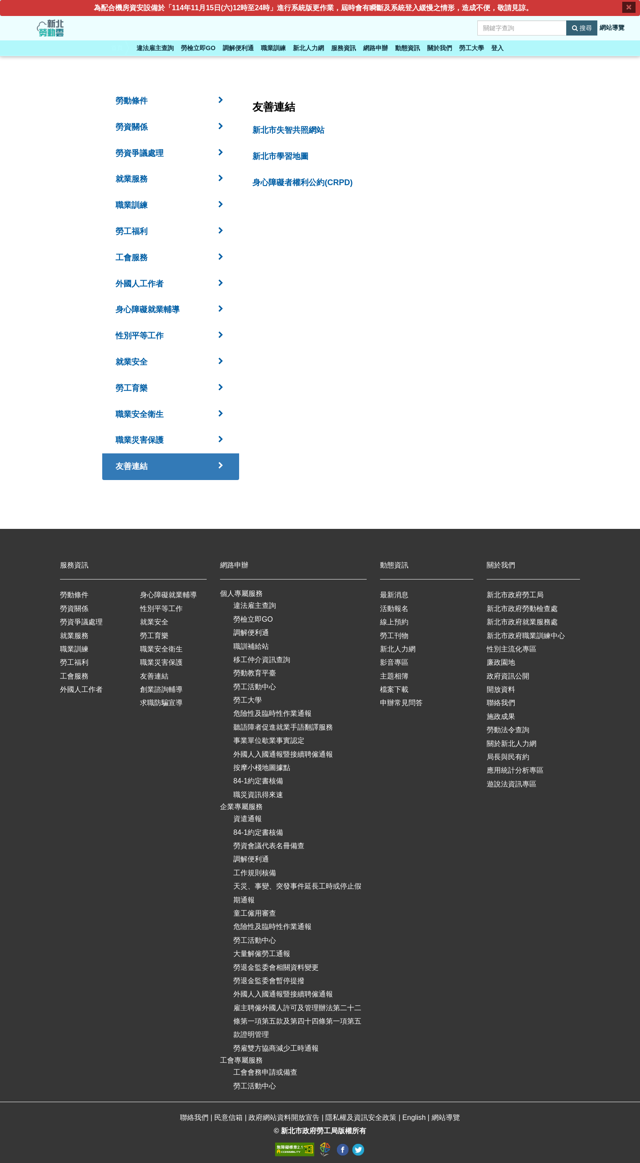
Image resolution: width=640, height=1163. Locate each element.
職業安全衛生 (161, 649)
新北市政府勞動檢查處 (522, 608)
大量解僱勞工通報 (261, 953)
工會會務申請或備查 (265, 1072)
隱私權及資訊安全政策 (361, 1117)
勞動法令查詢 (508, 730)
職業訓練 (273, 48)
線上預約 (394, 622)
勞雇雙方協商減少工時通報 (276, 1048)
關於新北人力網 (511, 743)
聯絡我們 (501, 703)
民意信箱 (229, 1117)
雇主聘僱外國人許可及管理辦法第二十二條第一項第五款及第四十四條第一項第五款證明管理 (297, 1021)
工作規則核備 (254, 873)
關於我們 (439, 48)
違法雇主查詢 (155, 48)
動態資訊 (407, 48)
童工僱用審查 (254, 913)
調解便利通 (238, 48)
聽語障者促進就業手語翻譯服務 (283, 727)
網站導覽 (612, 27)
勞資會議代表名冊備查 (268, 845)
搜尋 (582, 28)
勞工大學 (471, 48)
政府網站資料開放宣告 (284, 1117)
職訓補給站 (251, 646)
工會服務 (74, 676)
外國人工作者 (81, 689)
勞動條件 (74, 595)
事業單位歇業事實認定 (268, 740)
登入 (497, 48)
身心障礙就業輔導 (168, 595)
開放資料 (501, 689)
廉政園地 (501, 662)
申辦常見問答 (401, 703)
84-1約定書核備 (258, 781)
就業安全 (154, 622)
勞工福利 (74, 662)
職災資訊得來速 (258, 794)
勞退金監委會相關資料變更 (276, 967)
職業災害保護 (161, 662)
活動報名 (394, 608)
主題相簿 (394, 676)
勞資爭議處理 (81, 622)
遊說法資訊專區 (511, 784)
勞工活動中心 (254, 687)
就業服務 (74, 635)
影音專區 (394, 662)
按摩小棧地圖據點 (261, 767)
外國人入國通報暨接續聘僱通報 (283, 754)
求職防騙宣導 (161, 703)
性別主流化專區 (511, 649)
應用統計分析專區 (515, 770)
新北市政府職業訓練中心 (526, 635)
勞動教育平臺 (254, 673)
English (415, 1117)
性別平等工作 (161, 608)
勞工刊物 (394, 635)
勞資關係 (74, 608)
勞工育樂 (154, 635)
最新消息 (394, 595)
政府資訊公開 (508, 676)
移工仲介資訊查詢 (261, 659)
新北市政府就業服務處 (522, 622)
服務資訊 (343, 48)
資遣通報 (247, 818)
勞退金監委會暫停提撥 (268, 980)
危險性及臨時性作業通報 (272, 713)
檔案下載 (394, 689)
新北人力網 (308, 48)
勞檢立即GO (198, 48)
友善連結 (154, 676)
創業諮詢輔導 (161, 689)
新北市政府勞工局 (515, 595)
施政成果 (501, 716)
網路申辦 (375, 48)
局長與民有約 (508, 757)
